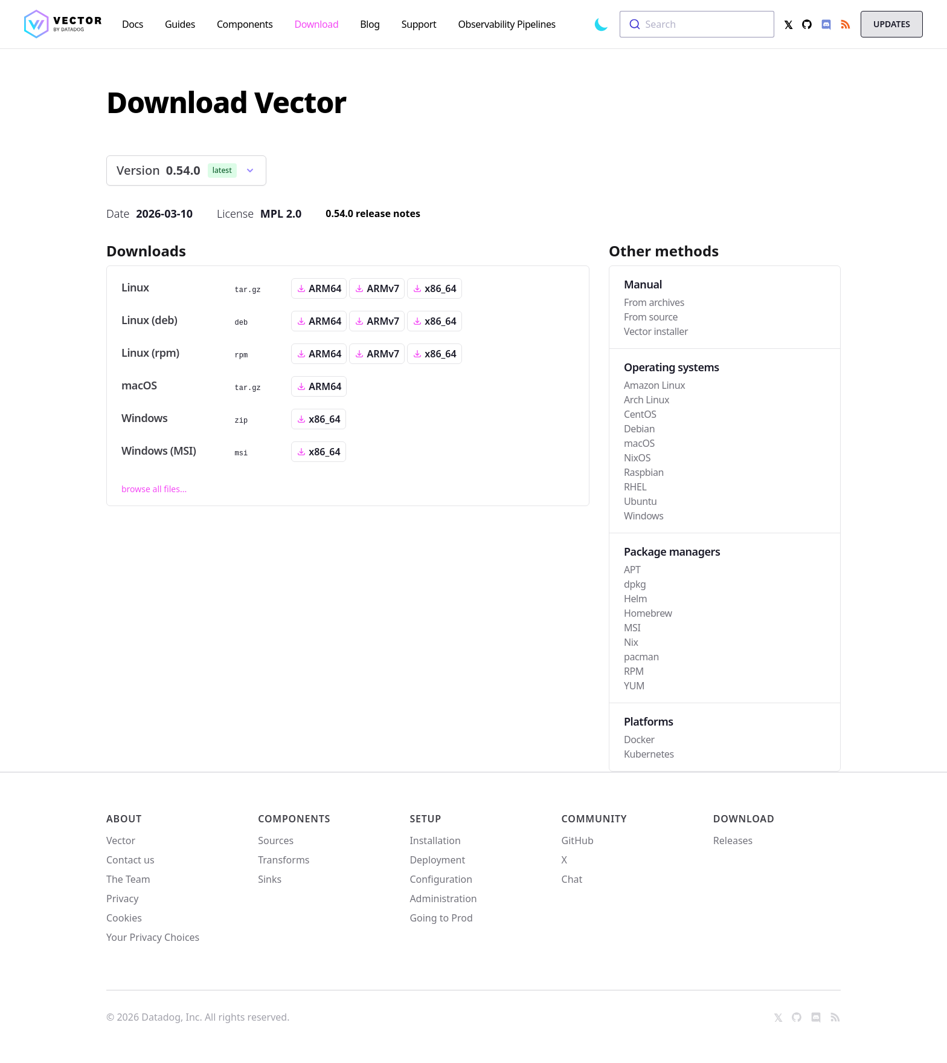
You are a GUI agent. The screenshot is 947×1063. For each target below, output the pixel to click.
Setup (425, 818)
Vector (120, 840)
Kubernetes (649, 754)
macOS (639, 443)
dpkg (635, 584)
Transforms (283, 859)
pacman (641, 656)
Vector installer (656, 331)
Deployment (437, 859)
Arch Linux (646, 399)
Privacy (122, 898)
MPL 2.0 (281, 213)
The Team (128, 879)
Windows (644, 515)
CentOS (640, 414)
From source (651, 316)
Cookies (124, 918)
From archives (654, 302)
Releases (733, 840)
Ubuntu (640, 501)
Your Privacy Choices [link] (152, 941)
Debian (639, 428)
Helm (635, 598)
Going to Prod (440, 918)
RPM (634, 671)
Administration (443, 898)
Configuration (440, 879)
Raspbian (644, 472)
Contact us (130, 859)
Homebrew (648, 613)
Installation (434, 840)
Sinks (269, 879)
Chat (572, 879)
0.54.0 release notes (373, 213)
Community (595, 818)
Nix (631, 642)
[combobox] (697, 24)
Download (744, 818)
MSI (632, 627)
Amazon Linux (654, 385)
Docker (639, 739)
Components (294, 818)
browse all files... (154, 489)
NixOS (637, 457)
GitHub (578, 840)
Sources (276, 840)
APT (632, 569)
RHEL (635, 486)
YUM (634, 685)
